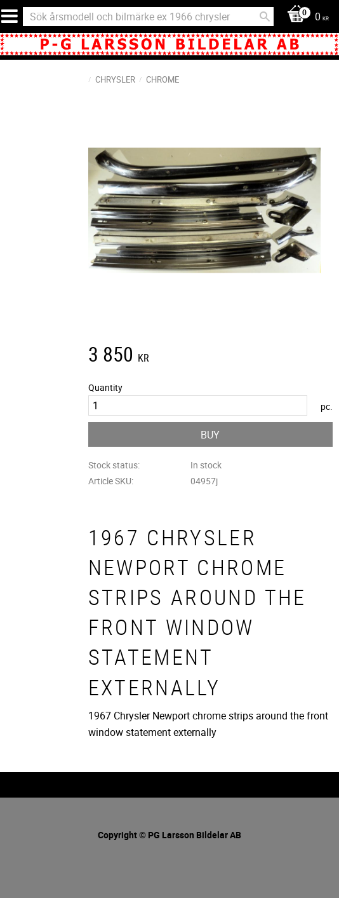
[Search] (264, 16)
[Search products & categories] (148, 16)
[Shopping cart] (305, 17)
